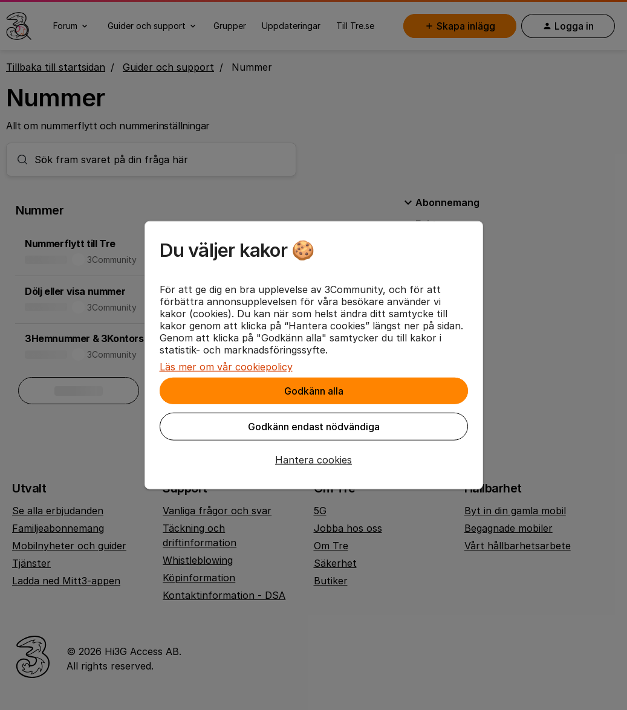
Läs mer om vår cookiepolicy (226, 367)
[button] (314, 459)
